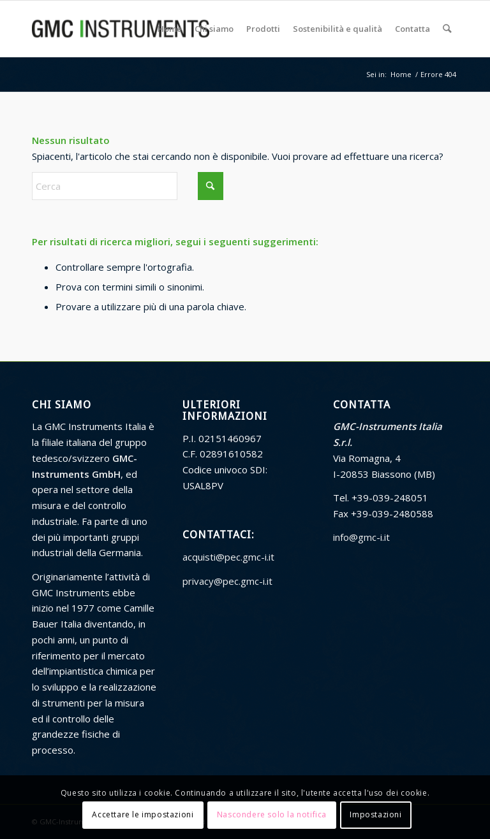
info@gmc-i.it (361, 537)
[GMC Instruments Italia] (120, 29)
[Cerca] (447, 29)
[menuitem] (170, 29)
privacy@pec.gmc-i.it (227, 581)
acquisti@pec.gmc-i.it (228, 556)
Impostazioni (375, 814)
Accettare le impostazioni (142, 814)
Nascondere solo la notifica (272, 814)
